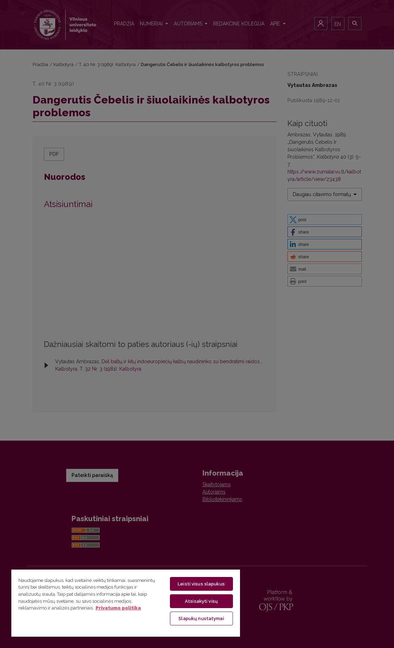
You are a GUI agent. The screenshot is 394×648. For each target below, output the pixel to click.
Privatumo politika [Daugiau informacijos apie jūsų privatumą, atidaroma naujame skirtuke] (118, 608)
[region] (125, 603)
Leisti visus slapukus (201, 584)
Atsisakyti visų (201, 601)
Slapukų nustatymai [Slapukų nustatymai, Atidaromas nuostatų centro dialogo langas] (201, 618)
